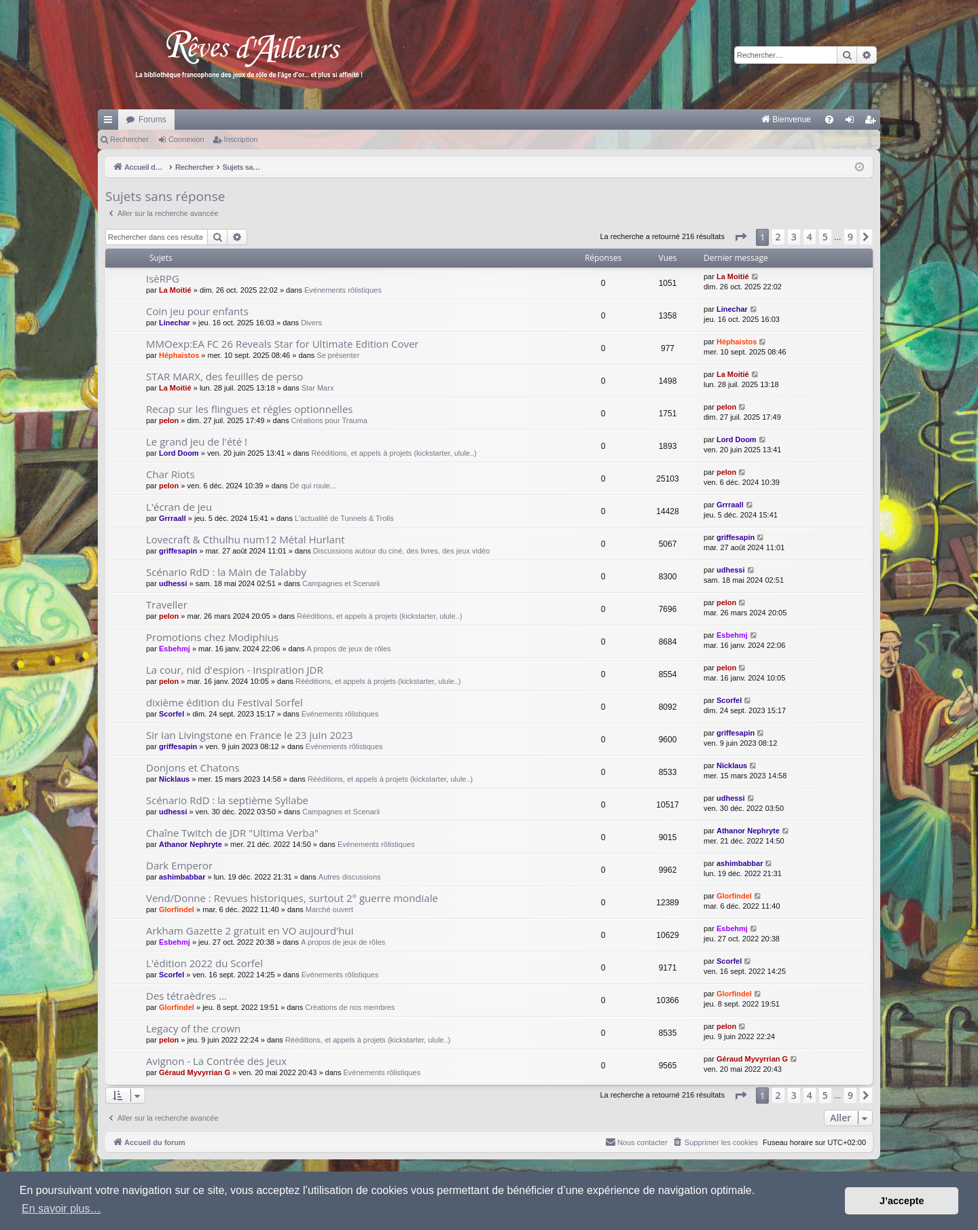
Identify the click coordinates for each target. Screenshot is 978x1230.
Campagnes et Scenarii (341, 583)
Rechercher (129, 139)
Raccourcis (110, 122)
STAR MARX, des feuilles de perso (224, 376)
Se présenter (337, 355)
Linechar (174, 323)
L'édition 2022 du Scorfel (204, 963)
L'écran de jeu (179, 506)
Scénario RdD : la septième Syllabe (227, 800)
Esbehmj (174, 649)
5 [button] (825, 236)
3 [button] (794, 236)
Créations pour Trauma (329, 420)
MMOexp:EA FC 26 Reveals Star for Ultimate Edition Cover (282, 343)
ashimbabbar (182, 877)
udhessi (173, 583)
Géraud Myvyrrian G (194, 1072)
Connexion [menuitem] (853, 122)
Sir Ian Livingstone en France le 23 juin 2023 (249, 735)
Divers (311, 323)
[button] (740, 237)
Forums (152, 119)
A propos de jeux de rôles (348, 649)
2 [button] (778, 236)
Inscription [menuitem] (873, 122)
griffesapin (178, 551)
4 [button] (809, 236)
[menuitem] (644, 119)
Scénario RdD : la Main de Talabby (226, 572)
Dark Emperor (179, 865)
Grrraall (172, 518)
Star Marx (318, 388)
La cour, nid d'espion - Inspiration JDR (234, 669)
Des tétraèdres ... (186, 995)
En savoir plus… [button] (61, 1208)
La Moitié (175, 290)
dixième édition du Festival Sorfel (224, 702)
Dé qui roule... (313, 486)
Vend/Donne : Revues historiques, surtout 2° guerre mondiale (292, 898)
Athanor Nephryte (190, 844)
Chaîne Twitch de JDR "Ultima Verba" (232, 832)
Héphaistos (179, 355)
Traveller (166, 604)
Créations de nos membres (350, 1007)
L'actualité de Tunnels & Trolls (344, 518)
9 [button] (850, 236)
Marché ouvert (329, 909)
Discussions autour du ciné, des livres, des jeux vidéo (401, 551)
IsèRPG (162, 278)
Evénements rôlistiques (343, 290)
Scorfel (171, 714)
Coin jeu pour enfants (197, 311)
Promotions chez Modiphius (212, 637)
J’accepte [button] (902, 1200)
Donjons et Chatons (193, 767)
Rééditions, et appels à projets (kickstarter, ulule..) (393, 453)
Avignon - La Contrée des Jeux (216, 1061)
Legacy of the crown (193, 1028)
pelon (169, 420)
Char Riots (170, 474)
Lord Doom (179, 453)
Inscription (241, 139)
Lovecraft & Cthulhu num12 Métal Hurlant (245, 539)
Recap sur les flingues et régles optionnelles (249, 409)
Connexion (186, 139)
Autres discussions (350, 877)
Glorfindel (176, 909)
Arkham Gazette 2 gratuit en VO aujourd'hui (250, 930)
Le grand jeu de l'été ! (196, 441)
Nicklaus (174, 779)
